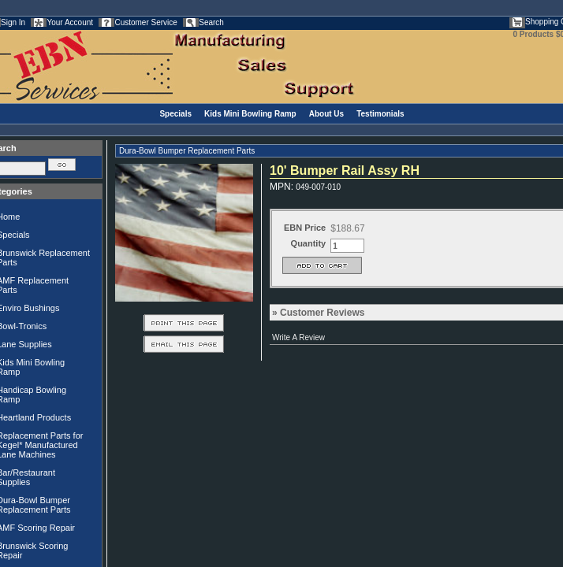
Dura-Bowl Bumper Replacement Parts (187, 150)
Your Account (70, 22)
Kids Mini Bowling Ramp (250, 113)
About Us (326, 113)
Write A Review (298, 337)
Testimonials (380, 113)
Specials (175, 113)
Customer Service (145, 22)
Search (211, 22)
